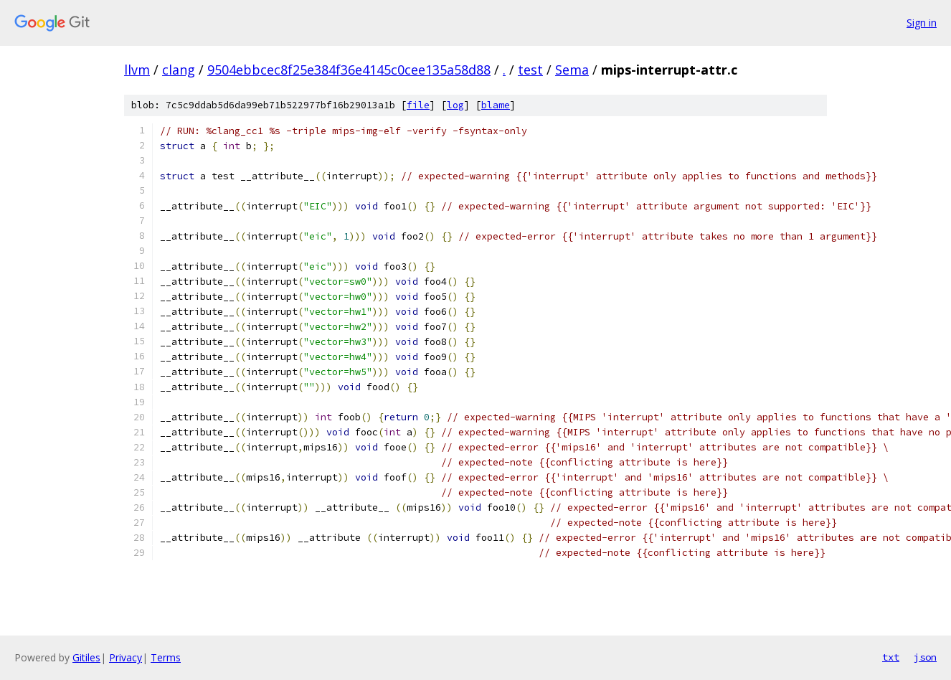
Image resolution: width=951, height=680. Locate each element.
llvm (137, 69)
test (530, 69)
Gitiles (86, 657)
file (418, 105)
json (925, 657)
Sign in (922, 22)
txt (890, 657)
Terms (166, 657)
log (455, 105)
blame (495, 105)
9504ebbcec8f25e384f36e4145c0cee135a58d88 (349, 69)
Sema (572, 69)
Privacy (125, 657)
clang (178, 69)
